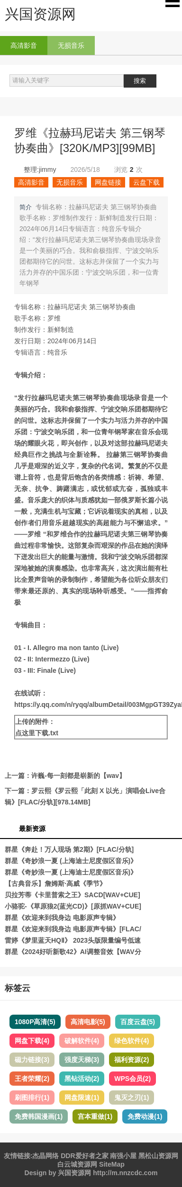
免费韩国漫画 (39, 1116)
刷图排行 (32, 1097)
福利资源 (131, 1059)
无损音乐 (71, 45)
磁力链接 (32, 1059)
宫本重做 (95, 1116)
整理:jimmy (40, 169)
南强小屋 (123, 1156)
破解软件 (81, 1040)
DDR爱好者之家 (84, 1156)
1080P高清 (35, 1022)
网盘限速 (81, 1097)
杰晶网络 (45, 1156)
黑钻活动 (81, 1078)
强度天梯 (81, 1059)
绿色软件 (131, 1040)
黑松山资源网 (158, 1156)
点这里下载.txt (36, 733)
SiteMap (112, 1164)
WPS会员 (132, 1078)
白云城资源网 (77, 1164)
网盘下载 (32, 1040)
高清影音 (23, 45)
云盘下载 (146, 182)
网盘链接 (108, 182)
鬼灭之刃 (131, 1097)
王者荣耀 (32, 1078)
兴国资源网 (74, 1173)
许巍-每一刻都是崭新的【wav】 (78, 775)
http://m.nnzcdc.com (125, 1173)
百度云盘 (137, 1022)
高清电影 (88, 1022)
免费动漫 (144, 1116)
